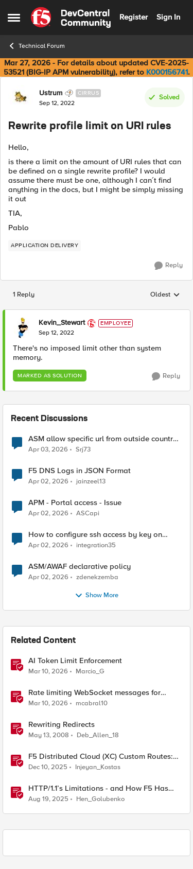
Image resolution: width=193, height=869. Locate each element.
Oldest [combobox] (165, 295)
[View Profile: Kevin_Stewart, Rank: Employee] (23, 328)
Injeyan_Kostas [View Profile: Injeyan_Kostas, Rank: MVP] (97, 767)
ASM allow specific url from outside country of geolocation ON (102, 438)
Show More (96, 596)
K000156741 (167, 72)
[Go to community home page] (71, 17)
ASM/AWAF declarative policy (79, 566)
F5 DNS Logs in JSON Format (79, 470)
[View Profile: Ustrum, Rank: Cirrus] (21, 98)
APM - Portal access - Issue (74, 502)
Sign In (168, 17)
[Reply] (168, 265)
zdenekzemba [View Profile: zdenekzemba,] (97, 577)
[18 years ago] (48, 735)
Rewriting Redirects (61, 724)
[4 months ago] (48, 671)
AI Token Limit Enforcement (75, 660)
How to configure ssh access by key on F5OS (95, 534)
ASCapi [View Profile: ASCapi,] (87, 513)
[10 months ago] (48, 799)
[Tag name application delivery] (44, 245)
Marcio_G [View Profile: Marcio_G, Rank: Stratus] (90, 671)
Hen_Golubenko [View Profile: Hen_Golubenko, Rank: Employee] (100, 799)
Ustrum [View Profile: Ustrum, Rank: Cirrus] (50, 93)
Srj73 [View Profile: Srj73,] (83, 449)
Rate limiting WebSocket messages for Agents (94, 692)
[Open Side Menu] (14, 17)
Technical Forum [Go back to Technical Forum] (36, 46)
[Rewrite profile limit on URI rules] (56, 333)
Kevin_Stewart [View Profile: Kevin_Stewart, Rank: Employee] (62, 323)
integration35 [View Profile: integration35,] (96, 545)
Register (133, 17)
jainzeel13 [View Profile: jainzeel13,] (91, 481)
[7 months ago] (47, 767)
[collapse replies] (96, 314)
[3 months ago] (48, 449)
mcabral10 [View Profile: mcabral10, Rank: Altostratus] (92, 703)
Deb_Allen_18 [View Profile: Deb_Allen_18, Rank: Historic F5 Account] (98, 735)
